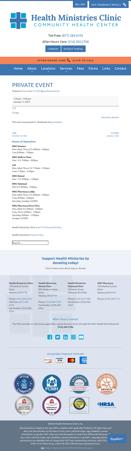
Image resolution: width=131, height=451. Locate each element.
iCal (14, 107)
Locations (48, 69)
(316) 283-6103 (24, 298)
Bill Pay (80, 4)
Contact (120, 68)
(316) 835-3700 (82, 298)
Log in (90, 447)
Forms (93, 68)
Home (18, 68)
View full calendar (110, 117)
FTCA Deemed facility (50, 227)
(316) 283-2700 (78, 41)
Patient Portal (73, 48)
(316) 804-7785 (53, 301)
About (31, 69)
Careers (53, 48)
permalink (57, 122)
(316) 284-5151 (112, 298)
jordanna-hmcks (52, 90)
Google (15, 112)
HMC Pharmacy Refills (106, 4)
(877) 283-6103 (72, 35)
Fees (80, 68)
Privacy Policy (37, 234)
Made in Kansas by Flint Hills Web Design (65, 447)
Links (106, 68)
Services (66, 69)
